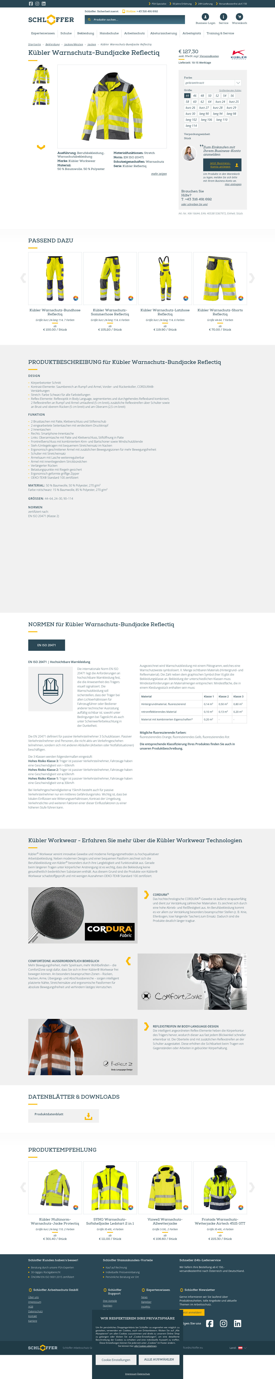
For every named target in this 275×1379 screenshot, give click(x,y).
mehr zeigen (159, 174)
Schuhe (66, 33)
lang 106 (206, 120)
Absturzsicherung (163, 33)
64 (209, 102)
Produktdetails (75, 236)
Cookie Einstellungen (116, 1360)
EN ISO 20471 (46, 669)
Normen (111, 236)
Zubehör (41, 236)
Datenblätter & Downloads (193, 236)
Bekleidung (85, 33)
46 (194, 96)
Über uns (33, 1321)
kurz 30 (190, 114)
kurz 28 (218, 108)
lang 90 (204, 114)
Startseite (34, 44)
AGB (30, 1330)
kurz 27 (204, 108)
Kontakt (32, 1340)
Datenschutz (35, 1335)
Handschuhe (109, 33)
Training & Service (220, 33)
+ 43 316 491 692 (140, 11)
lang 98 (231, 114)
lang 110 (221, 120)
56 (232, 96)
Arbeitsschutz (134, 33)
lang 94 (218, 114)
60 (194, 102)
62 (202, 102)
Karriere (32, 1345)
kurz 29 (231, 108)
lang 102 (191, 120)
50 (209, 96)
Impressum (34, 1326)
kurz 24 (220, 102)
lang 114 (191, 126)
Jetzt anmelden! (192, 1336)
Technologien (144, 236)
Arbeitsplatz (192, 33)
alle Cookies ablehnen (145, 1345)
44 (187, 96)
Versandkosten (209, 56)
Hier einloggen (233, 184)
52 (217, 96)
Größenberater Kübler (230, 90)
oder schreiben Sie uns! (194, 204)
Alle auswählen (159, 1359)
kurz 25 (234, 102)
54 (224, 96)
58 (187, 102)
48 (202, 96)
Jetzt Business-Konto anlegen (224, 164)
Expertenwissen (43, 33)
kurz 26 (190, 108)
